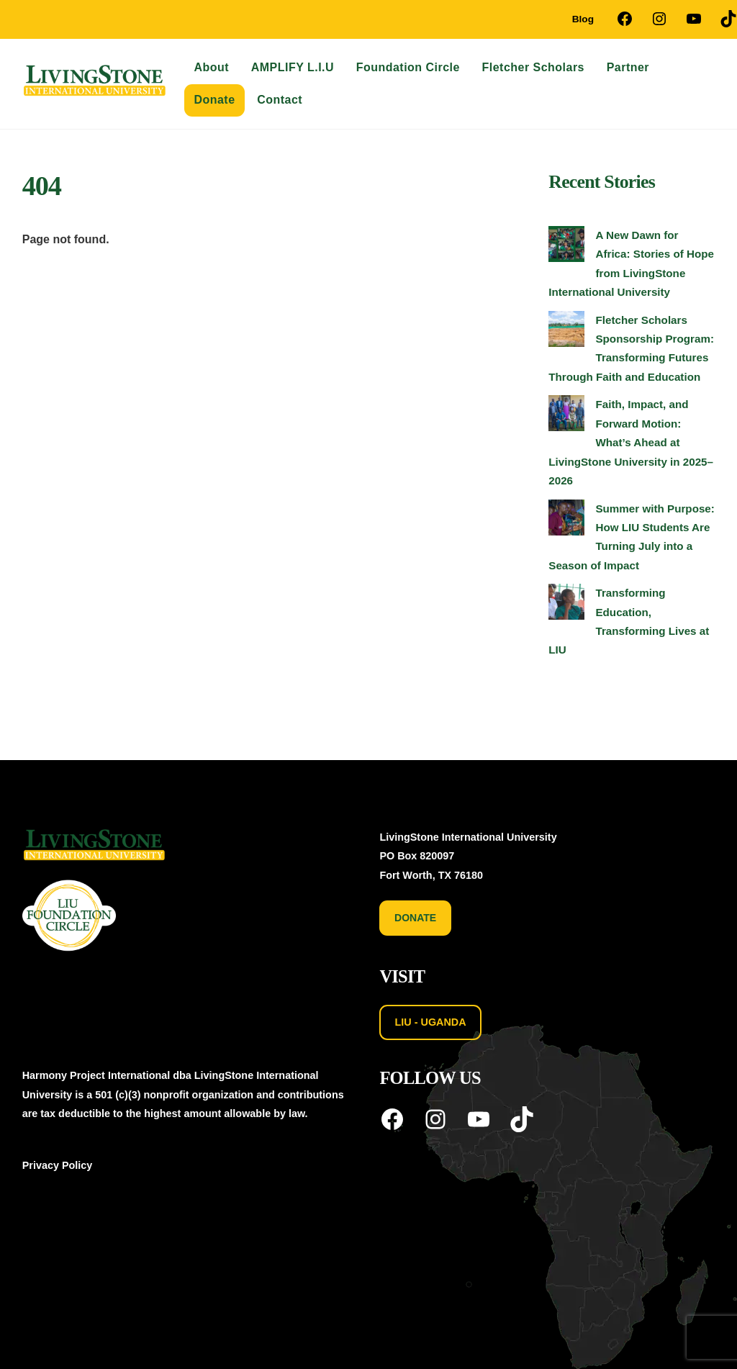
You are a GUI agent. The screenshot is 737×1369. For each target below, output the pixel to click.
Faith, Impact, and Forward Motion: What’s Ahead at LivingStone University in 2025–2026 (630, 442)
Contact (279, 100)
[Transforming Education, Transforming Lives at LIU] (566, 604)
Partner (628, 67)
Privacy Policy (57, 1165)
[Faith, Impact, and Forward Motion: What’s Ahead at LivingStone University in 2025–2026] (566, 416)
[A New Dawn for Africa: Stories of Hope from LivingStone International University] (566, 247)
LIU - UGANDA (430, 1022)
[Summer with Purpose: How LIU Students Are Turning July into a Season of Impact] (566, 520)
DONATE (415, 917)
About (211, 67)
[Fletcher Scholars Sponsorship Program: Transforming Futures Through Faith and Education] (566, 332)
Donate (214, 100)
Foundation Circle (408, 67)
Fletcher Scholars (533, 67)
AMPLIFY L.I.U (292, 67)
